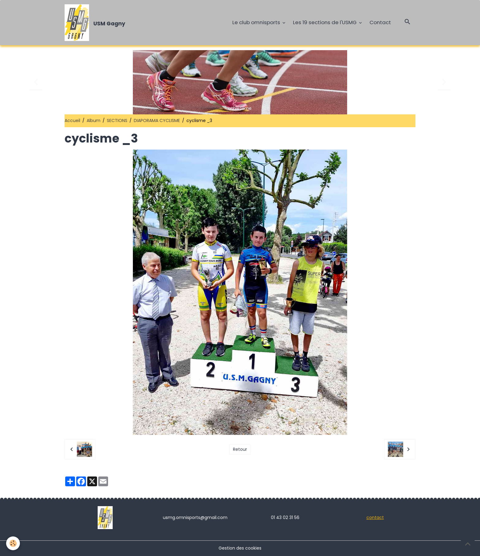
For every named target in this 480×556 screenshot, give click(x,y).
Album (93, 120)
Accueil (72, 120)
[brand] (96, 22)
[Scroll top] (467, 543)
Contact (380, 22)
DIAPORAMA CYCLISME (157, 120)
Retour (240, 449)
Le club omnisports (256, 22)
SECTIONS (117, 120)
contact (375, 517)
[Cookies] (13, 543)
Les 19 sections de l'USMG (325, 22)
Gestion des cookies (240, 548)
